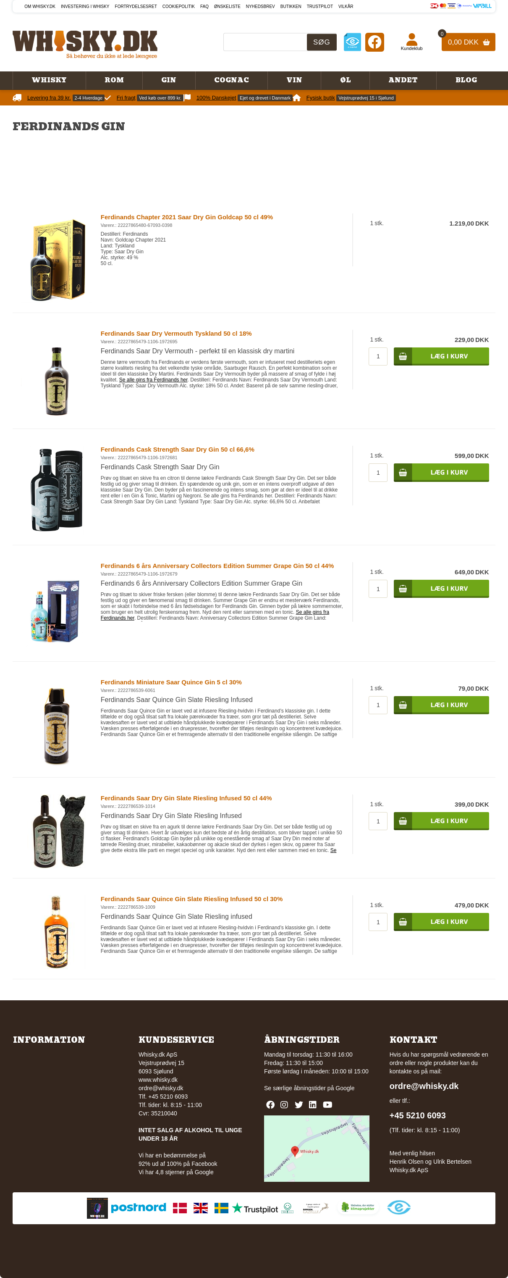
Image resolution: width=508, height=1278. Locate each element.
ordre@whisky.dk (161, 1088)
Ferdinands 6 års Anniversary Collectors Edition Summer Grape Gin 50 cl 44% (217, 565)
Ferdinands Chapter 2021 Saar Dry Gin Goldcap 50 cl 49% (187, 217)
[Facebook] (374, 41)
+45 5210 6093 (418, 1115)
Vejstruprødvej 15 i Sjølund (365, 97)
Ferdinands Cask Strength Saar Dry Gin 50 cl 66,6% (177, 449)
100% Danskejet (216, 98)
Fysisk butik (320, 98)
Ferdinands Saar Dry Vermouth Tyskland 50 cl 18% (176, 333)
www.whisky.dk (158, 1079)
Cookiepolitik (178, 6)
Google (344, 1088)
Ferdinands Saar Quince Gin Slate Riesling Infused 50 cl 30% (192, 898)
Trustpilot (320, 6)
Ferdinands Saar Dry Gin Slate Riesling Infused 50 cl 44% (186, 798)
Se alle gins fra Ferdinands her (153, 380)
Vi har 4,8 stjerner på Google (176, 1172)
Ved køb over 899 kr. (160, 97)
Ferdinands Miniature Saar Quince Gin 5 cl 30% (171, 682)
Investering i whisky (85, 6)
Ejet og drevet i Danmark (265, 97)
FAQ (204, 6)
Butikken (290, 6)
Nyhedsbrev (260, 6)
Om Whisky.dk (39, 6)
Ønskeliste (227, 6)
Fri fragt (126, 98)
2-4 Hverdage (89, 97)
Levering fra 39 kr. (49, 98)
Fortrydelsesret (136, 6)
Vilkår (346, 6)
